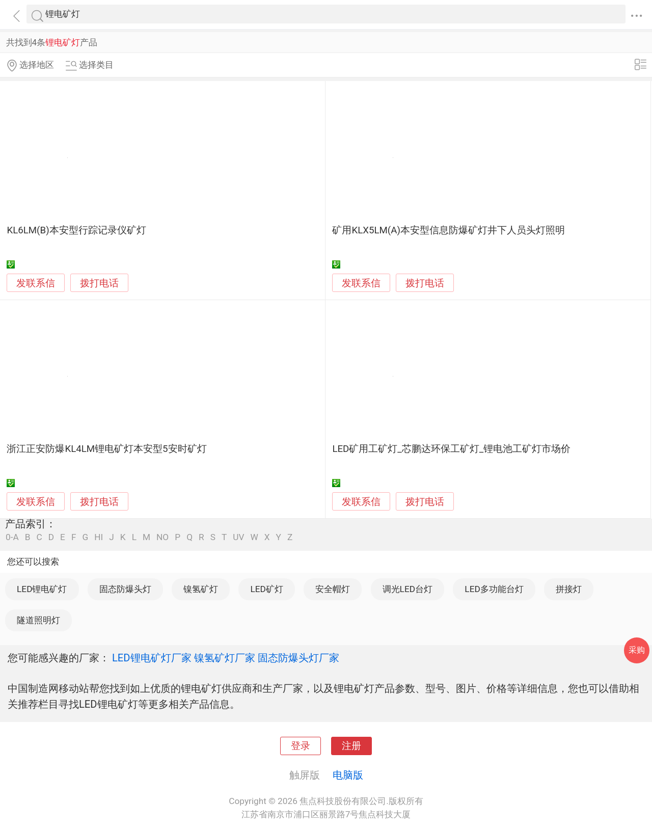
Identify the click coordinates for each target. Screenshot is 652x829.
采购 (637, 650)
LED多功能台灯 (494, 589)
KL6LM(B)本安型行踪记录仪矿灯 (76, 230)
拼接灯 (569, 589)
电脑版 (348, 775)
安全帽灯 (332, 589)
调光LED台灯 (407, 589)
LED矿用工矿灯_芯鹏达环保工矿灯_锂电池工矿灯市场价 (451, 448)
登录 (300, 746)
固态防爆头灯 (125, 589)
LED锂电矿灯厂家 (152, 658)
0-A (12, 537)
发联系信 (35, 283)
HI (98, 537)
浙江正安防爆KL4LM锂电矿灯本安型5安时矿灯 (106, 448)
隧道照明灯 (38, 620)
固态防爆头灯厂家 (298, 658)
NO (162, 537)
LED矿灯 (266, 589)
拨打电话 (99, 283)
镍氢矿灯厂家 (224, 658)
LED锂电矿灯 (42, 589)
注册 (351, 746)
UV (238, 537)
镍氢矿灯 (200, 589)
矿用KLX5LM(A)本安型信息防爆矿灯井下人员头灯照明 (448, 230)
